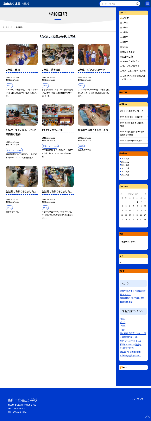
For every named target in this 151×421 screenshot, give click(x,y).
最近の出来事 (128, 51)
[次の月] (145, 194)
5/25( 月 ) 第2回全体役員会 (131, 140)
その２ (122, 322)
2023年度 (125, 168)
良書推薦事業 (126, 301)
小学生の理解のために (130, 355)
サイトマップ (137, 398)
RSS (125, 367)
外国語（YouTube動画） (130, 351)
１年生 (125, 22)
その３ (122, 326)
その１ (122, 318)
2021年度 (125, 174)
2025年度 (125, 161)
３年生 (125, 32)
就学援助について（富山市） (132, 298)
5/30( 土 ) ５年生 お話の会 (131, 116)
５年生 (125, 42)
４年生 (125, 37)
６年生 (125, 46)
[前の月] (120, 194)
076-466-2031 (20, 408)
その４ (122, 329)
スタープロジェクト (130, 61)
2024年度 (125, 164)
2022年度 (125, 171)
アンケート (126, 17)
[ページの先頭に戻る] (147, 417)
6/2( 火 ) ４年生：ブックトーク (131, 111)
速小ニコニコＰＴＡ (130, 66)
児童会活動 (127, 56)
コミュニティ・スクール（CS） (134, 71)
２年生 (125, 27)
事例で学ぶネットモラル (130, 340)
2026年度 (125, 158)
